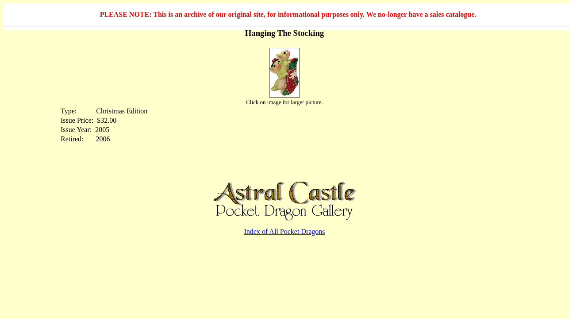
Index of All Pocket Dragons (284, 231)
